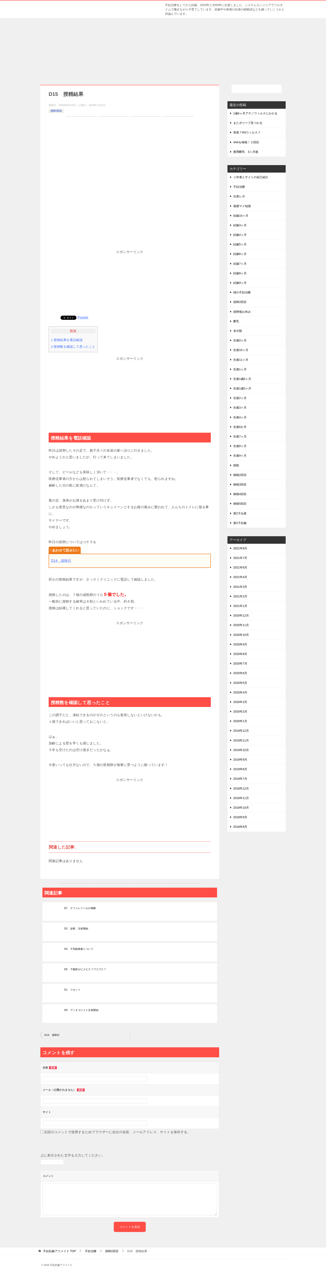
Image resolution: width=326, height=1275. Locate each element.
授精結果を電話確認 (67, 340)
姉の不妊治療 (242, 292)
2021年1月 (240, 606)
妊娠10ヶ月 (240, 215)
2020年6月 (240, 673)
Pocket (83, 317)
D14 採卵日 (61, 560)
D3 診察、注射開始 (76, 928)
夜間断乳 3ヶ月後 (245, 151)
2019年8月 (240, 769)
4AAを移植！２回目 (246, 142)
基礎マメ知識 (242, 206)
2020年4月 (240, 692)
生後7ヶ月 (240, 436)
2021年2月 (240, 596)
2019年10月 (241, 750)
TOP (59, 1251)
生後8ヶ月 (240, 446)
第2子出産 (240, 513)
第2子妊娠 (240, 523)
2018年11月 (241, 798)
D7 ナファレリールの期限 (80, 908)
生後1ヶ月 (240, 369)
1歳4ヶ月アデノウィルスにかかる (255, 113)
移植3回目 (240, 484)
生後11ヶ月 (240, 359)
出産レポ (239, 196)
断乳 (236, 321)
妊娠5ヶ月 (240, 244)
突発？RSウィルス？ (247, 132)
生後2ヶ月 (240, 398)
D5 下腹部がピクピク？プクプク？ (85, 969)
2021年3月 (240, 586)
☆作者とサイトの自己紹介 (250, 177)
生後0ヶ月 (240, 340)
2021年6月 (240, 567)
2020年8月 (240, 654)
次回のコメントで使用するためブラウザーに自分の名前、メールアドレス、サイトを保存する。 (117, 1132)
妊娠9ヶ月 (240, 282)
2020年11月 (241, 625)
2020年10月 (241, 634)
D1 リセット (72, 989)
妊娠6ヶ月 (240, 254)
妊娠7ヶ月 (240, 263)
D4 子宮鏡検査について (78, 949)
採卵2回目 (56, 110)
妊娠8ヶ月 (240, 273)
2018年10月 (241, 807)
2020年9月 (240, 644)
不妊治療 (239, 186)
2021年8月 (240, 548)
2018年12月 (241, 788)
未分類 (237, 330)
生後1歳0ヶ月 (242, 379)
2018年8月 (240, 826)
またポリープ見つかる (247, 123)
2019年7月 (240, 778)
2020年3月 (240, 702)
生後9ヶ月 (240, 455)
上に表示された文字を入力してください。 (72, 1155)
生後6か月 (240, 427)
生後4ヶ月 (240, 417)
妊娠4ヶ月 (240, 234)
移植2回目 (240, 475)
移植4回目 (240, 494)
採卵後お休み (242, 311)
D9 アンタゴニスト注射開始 (81, 1010)
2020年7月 (240, 663)
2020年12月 (241, 615)
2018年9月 (240, 817)
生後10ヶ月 (240, 350)
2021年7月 (240, 558)
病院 (236, 465)
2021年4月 (240, 577)
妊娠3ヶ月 (240, 225)
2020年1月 (240, 721)
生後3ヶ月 (240, 407)
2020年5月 (240, 682)
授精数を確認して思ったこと (73, 346)
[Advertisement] (163, 49)
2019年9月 (240, 759)
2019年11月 (241, 740)
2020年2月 (240, 711)
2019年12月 (241, 730)
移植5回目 (240, 503)
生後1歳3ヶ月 (242, 388)
